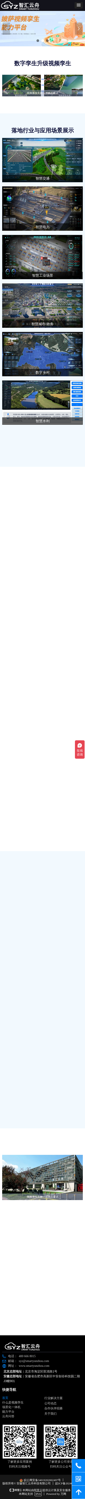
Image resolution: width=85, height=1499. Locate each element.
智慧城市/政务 (42, 324)
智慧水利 (43, 421)
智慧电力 (43, 227)
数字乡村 (43, 372)
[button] (79, 5)
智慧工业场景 (42, 275)
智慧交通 (43, 178)
